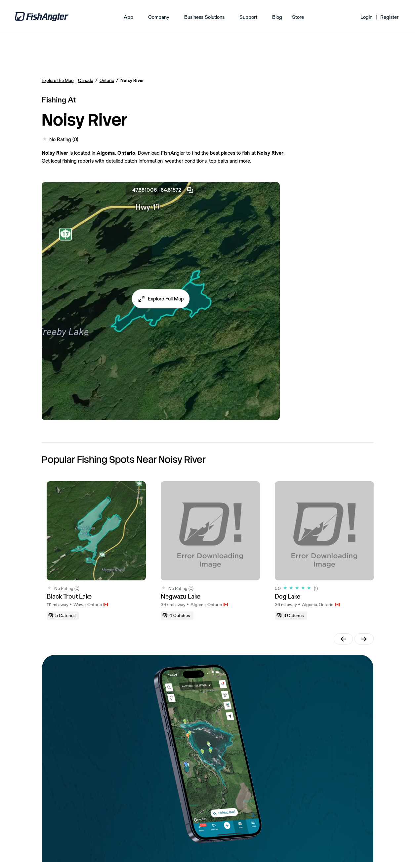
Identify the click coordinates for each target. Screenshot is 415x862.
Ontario (107, 80)
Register (389, 17)
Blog (277, 17)
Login (366, 17)
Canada (85, 80)
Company (158, 17)
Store (298, 17)
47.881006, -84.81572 (163, 190)
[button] (160, 298)
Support (248, 17)
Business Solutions (204, 17)
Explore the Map (58, 80)
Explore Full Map (166, 298)
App (128, 17)
